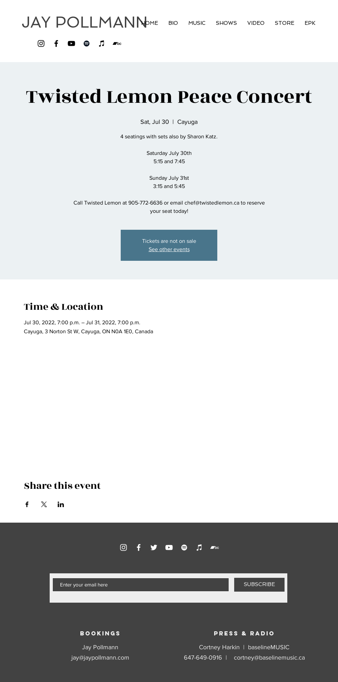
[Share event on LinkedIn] (61, 504)
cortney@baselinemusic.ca (269, 657)
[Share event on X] (44, 504)
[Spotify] (86, 43)
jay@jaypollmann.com (100, 657)
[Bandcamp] (116, 43)
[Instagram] (41, 43)
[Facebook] (56, 43)
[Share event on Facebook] (27, 504)
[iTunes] (101, 43)
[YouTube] (71, 43)
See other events (169, 249)
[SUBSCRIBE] (259, 585)
